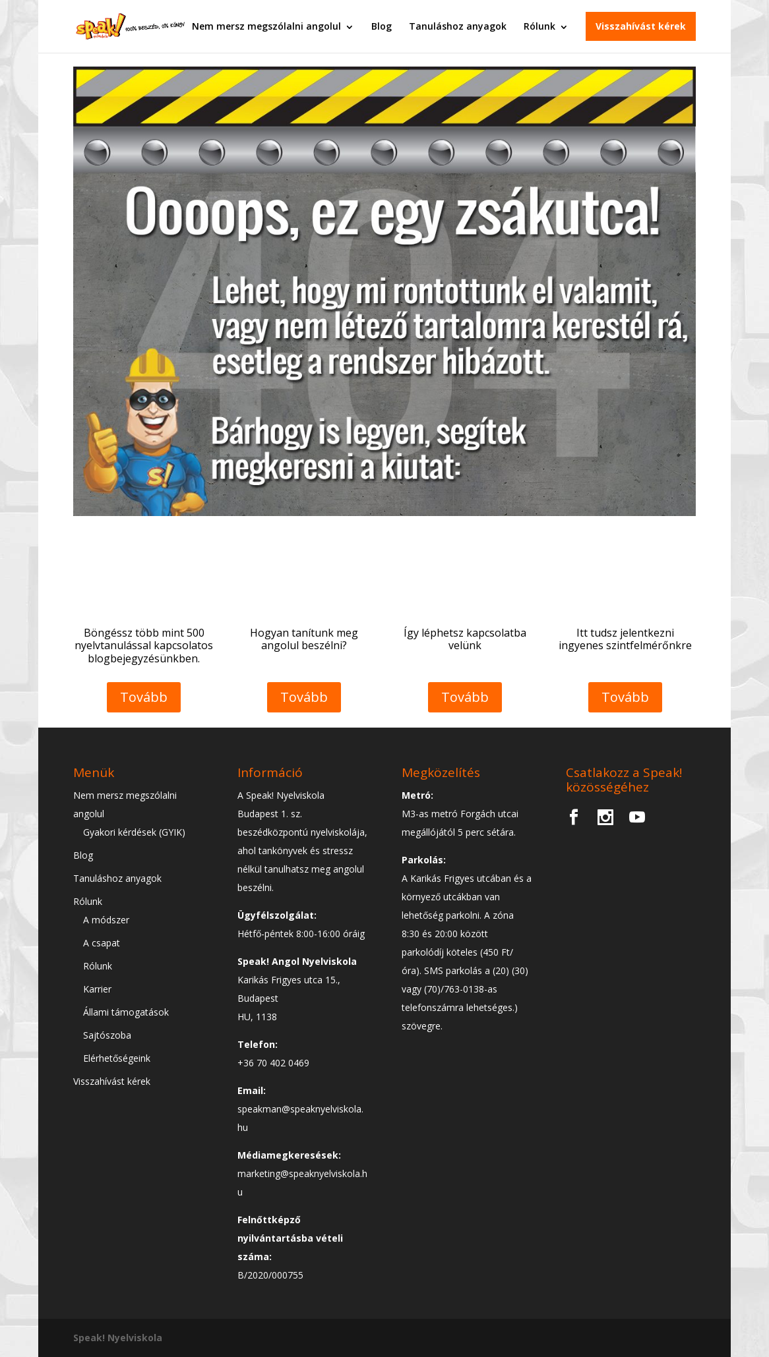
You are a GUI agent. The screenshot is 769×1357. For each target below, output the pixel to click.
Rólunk (539, 26)
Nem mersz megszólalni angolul (266, 26)
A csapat (101, 943)
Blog (381, 26)
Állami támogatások (126, 1012)
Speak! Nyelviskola (117, 1337)
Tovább (144, 697)
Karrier (97, 989)
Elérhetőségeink (116, 1058)
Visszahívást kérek (641, 26)
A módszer (106, 919)
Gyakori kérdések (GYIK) (134, 832)
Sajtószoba (107, 1035)
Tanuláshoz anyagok (458, 26)
